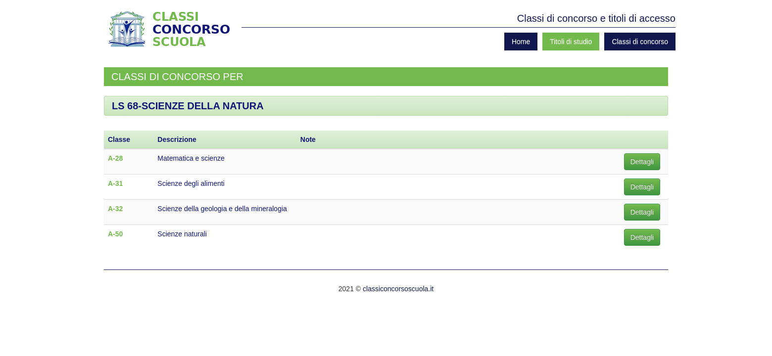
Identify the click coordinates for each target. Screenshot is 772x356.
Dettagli (642, 162)
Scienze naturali (182, 234)
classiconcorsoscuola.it (398, 289)
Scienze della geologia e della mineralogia (222, 209)
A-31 (115, 183)
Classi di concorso (640, 41)
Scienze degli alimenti (190, 183)
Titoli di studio (571, 41)
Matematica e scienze (190, 158)
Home (521, 41)
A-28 (115, 158)
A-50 (115, 234)
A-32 (115, 209)
